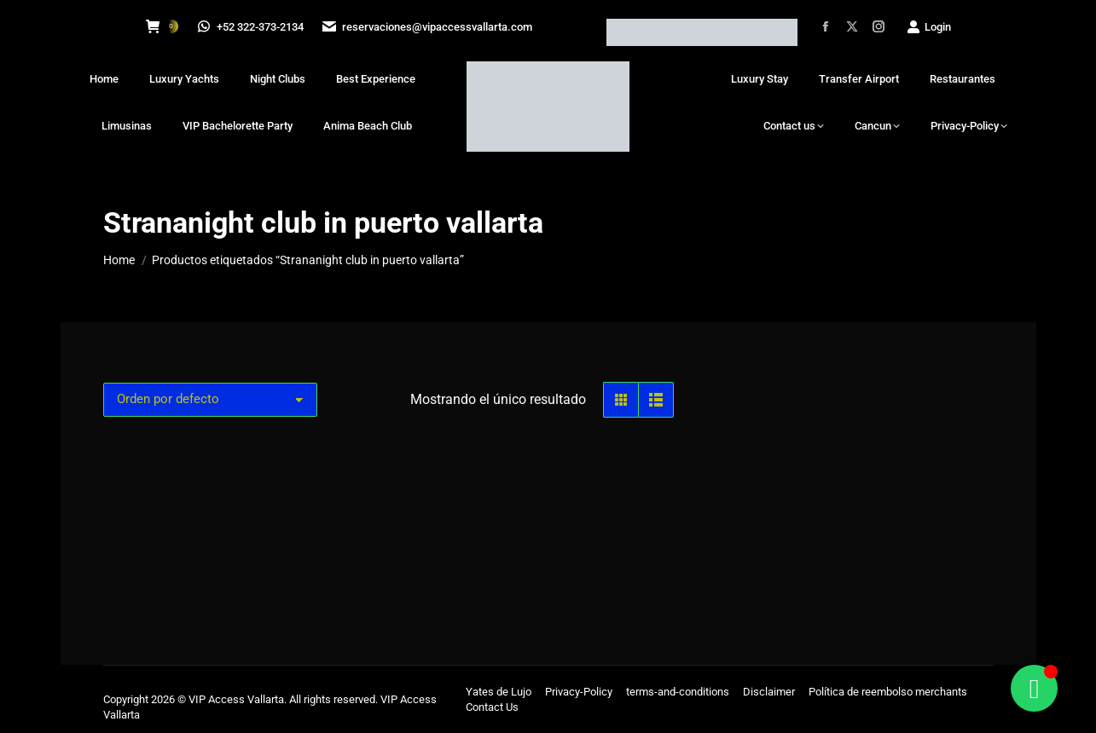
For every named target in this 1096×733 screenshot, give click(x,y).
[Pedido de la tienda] (210, 400)
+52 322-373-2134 (251, 27)
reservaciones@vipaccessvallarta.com (429, 27)
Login (928, 27)
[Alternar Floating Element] (1034, 688)
